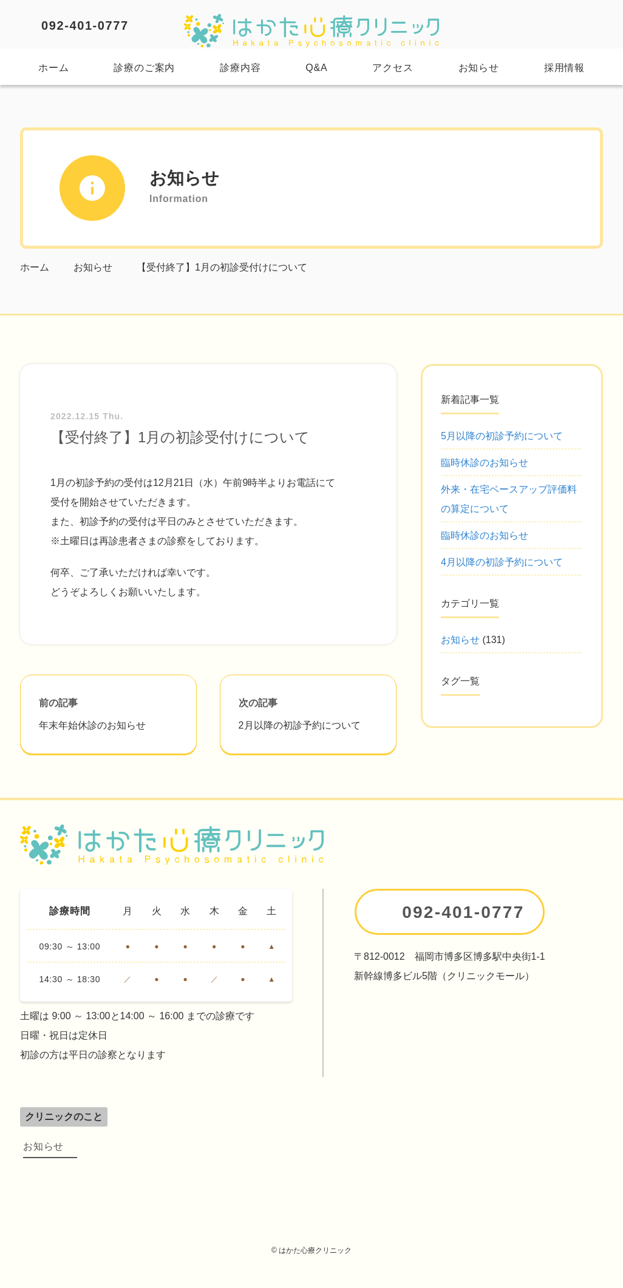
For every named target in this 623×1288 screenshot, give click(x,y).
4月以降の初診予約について (502, 562)
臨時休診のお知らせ (484, 462)
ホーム (53, 67)
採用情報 (564, 67)
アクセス (392, 67)
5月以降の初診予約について (502, 436)
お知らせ (478, 67)
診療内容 (240, 67)
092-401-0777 (85, 25)
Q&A (316, 67)
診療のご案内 (144, 67)
